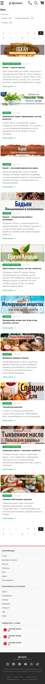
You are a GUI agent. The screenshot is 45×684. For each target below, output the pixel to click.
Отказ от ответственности (30, 679)
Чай (3, 612)
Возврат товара (18, 677)
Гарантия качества (31, 677)
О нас (4, 556)
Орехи (4, 592)
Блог (4, 572)
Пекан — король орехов (14, 67)
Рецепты (7, 22)
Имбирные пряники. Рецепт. (16, 358)
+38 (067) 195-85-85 (12, 637)
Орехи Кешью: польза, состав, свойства (22, 268)
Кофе (4, 616)
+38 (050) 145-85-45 (12, 644)
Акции (4, 576)
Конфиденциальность (13, 679)
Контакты (5, 568)
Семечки (5, 608)
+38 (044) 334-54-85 (12, 630)
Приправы (6, 604)
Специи (7, 18)
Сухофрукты (7, 596)
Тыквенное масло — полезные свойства (22, 450)
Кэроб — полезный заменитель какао (20, 168)
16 (22, 38)
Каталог (5, 564)
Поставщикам (7, 580)
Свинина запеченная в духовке (17, 499)
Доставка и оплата (9, 560)
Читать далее (9, 86)
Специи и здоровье (24, 18)
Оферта (9, 677)
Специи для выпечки (12, 407)
